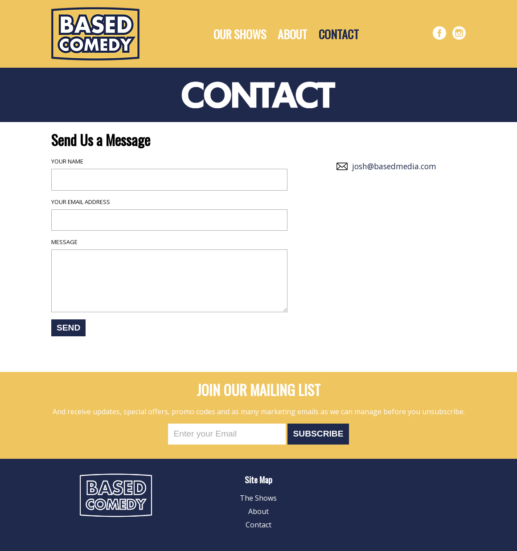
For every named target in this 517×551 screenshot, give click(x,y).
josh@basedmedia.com (394, 166)
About (292, 34)
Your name (67, 161)
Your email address (80, 202)
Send (68, 327)
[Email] (227, 434)
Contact (339, 34)
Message (64, 242)
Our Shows (239, 34)
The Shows (258, 498)
